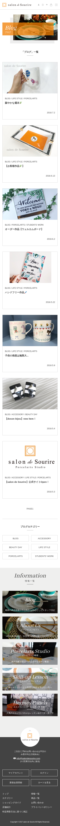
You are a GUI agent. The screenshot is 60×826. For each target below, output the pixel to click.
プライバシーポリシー (41, 807)
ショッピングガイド (11, 802)
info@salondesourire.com (28, 758)
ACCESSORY (44, 538)
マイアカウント (15, 773)
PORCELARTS (16, 556)
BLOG (15, 538)
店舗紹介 (6, 807)
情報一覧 (35, 794)
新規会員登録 (16, 782)
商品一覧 (35, 798)
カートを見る (44, 782)
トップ (5, 794)
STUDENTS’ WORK (44, 556)
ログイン (44, 773)
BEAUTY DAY (15, 547)
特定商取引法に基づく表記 (14, 811)
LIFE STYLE (44, 547)
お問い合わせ (37, 802)
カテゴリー (7, 798)
